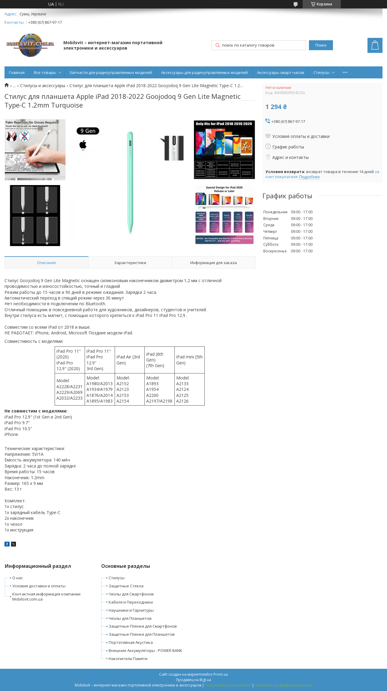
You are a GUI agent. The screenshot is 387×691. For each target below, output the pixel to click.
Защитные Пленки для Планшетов (142, 634)
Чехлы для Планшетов (130, 618)
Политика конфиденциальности (284, 685)
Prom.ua (220, 674)
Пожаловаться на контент (228, 685)
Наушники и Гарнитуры (131, 610)
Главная (17, 72)
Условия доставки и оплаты (38, 586)
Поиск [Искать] (320, 45)
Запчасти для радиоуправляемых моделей (110, 72)
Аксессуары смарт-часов (280, 72)
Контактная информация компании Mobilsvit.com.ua (46, 596)
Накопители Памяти (128, 658)
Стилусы (321, 72)
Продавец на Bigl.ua (193, 679)
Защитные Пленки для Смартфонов (143, 626)
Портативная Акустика (131, 642)
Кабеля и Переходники (131, 602)
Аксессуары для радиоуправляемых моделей (204, 72)
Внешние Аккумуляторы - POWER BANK (145, 650)
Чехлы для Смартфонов (131, 594)
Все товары (45, 72)
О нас (17, 577)
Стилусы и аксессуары (42, 85)
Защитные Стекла (126, 586)
